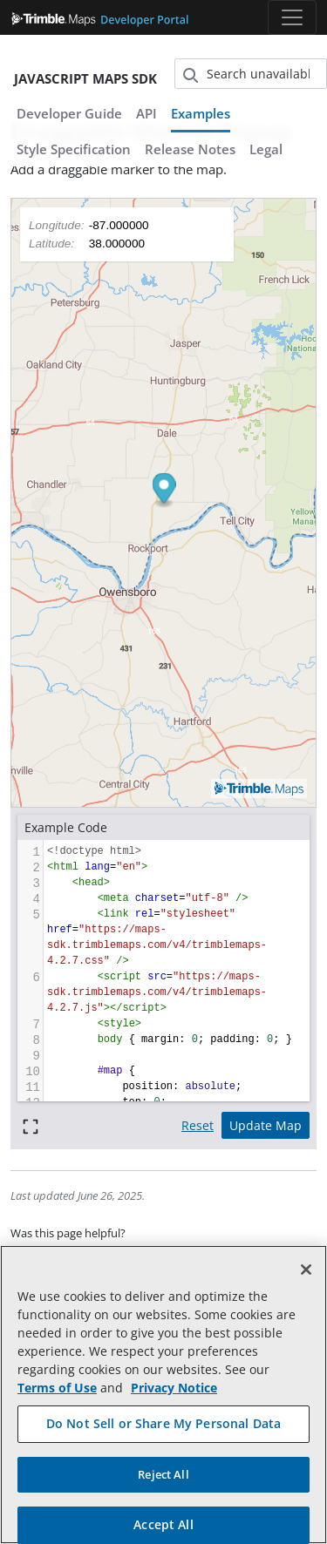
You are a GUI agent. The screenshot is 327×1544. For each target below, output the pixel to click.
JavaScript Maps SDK (85, 78)
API (146, 113)
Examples (200, 113)
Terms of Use (57, 1387)
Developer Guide (69, 113)
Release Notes (190, 149)
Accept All (163, 1524)
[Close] (306, 1269)
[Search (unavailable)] (251, 73)
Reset (197, 1125)
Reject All (163, 1474)
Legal (266, 149)
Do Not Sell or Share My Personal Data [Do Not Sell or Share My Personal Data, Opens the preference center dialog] (163, 1423)
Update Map (265, 1125)
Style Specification (74, 149)
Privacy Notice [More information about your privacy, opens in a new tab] (174, 1387)
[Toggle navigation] (292, 17)
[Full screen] (30, 1125)
